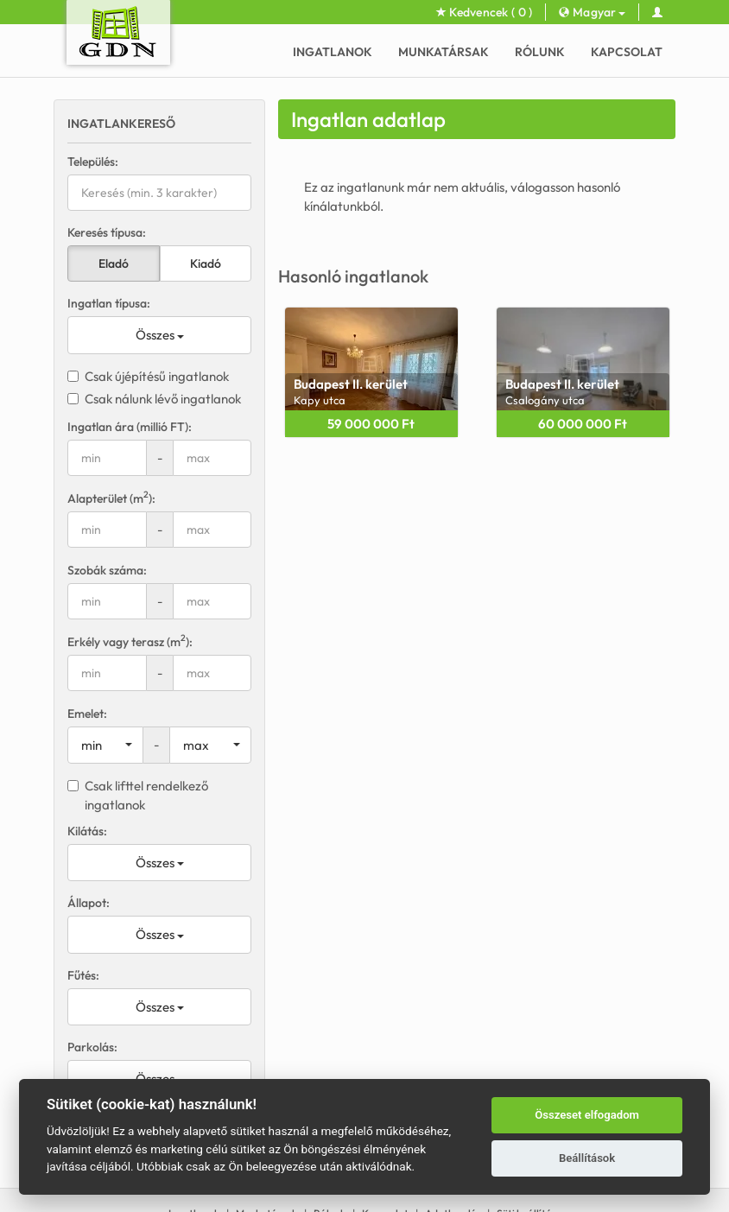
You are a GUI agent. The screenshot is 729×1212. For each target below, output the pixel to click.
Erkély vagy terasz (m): (130, 641)
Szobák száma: (107, 570)
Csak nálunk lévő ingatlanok (154, 398)
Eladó (113, 263)
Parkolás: (92, 1047)
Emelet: (87, 713)
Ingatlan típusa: (108, 303)
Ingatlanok (332, 52)
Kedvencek (484, 12)
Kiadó (205, 263)
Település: (92, 161)
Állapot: (88, 903)
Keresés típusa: (106, 232)
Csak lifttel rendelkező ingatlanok (137, 794)
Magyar (591, 12)
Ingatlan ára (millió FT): (129, 427)
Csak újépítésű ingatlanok (148, 376)
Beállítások (587, 1158)
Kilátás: (87, 831)
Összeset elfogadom (587, 1114)
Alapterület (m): (111, 498)
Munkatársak (443, 52)
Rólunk (540, 52)
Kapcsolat (626, 52)
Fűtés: (83, 975)
